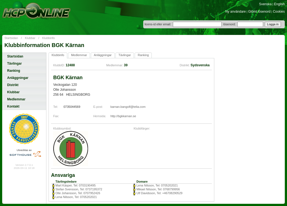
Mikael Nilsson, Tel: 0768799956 (158, 189)
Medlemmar (16, 99)
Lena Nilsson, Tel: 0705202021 (157, 185)
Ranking (13, 71)
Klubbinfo (48, 38)
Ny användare (235, 11)
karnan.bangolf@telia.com (127, 106)
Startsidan (11, 38)
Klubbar (30, 38)
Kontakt (13, 106)
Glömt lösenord (259, 11)
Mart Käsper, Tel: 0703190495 (75, 185)
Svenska (265, 4)
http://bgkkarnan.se (123, 116)
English (279, 4)
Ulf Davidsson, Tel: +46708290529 (159, 193)
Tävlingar (14, 63)
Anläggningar (17, 78)
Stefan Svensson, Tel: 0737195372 (78, 189)
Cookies (279, 11)
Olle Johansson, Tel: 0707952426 (77, 193)
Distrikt (12, 85)
